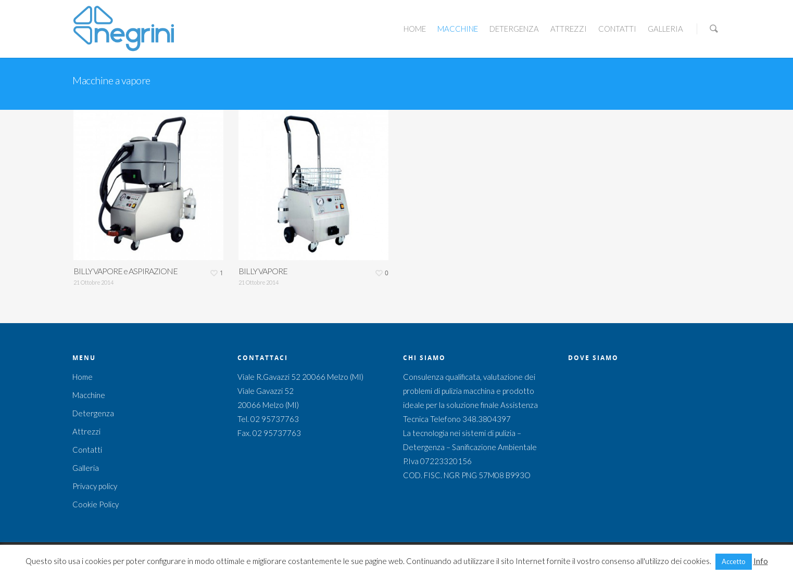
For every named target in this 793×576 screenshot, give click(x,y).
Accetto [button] (734, 561)
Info (760, 561)
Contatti (617, 28)
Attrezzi (568, 28)
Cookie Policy (95, 504)
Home (415, 28)
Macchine (457, 28)
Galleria (665, 28)
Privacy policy (94, 486)
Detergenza (514, 28)
